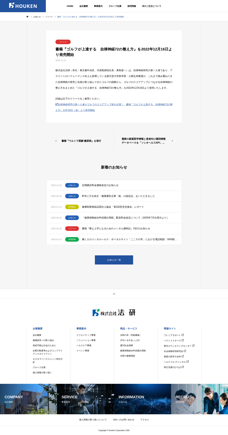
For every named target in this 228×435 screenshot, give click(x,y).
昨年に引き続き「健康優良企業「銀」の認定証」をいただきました (118, 196)
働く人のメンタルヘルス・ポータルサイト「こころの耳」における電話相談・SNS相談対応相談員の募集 (129, 239)
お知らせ (72, 185)
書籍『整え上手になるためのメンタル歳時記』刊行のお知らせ (116, 228)
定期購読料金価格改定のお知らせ (100, 185)
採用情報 (72, 239)
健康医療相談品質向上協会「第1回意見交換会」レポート (113, 207)
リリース (63, 42)
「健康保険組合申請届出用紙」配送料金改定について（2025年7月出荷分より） (125, 217)
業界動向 (72, 207)
